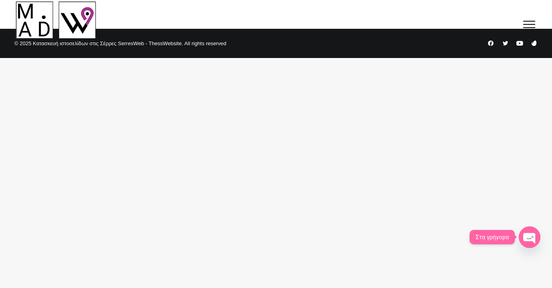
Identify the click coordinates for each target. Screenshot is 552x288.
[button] (529, 24)
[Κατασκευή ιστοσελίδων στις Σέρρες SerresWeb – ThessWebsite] (56, 20)
